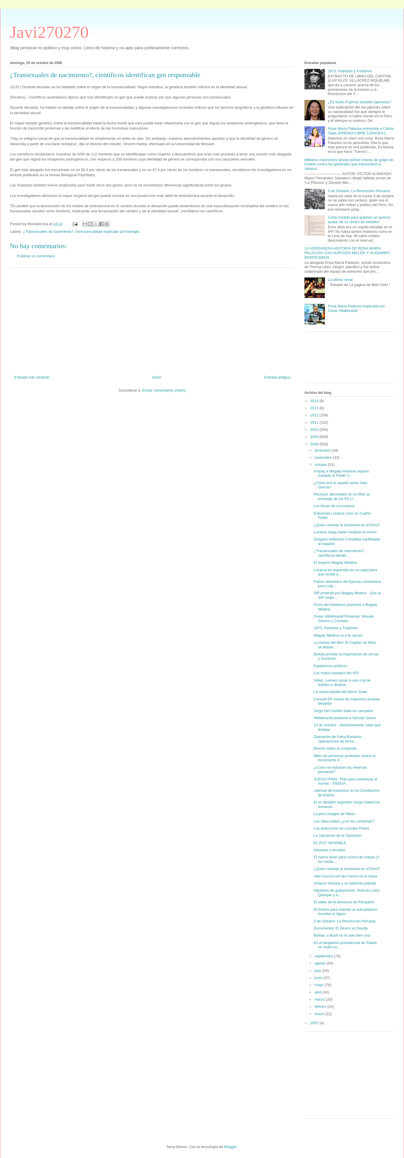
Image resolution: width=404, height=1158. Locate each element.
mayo (320, 985)
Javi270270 (49, 32)
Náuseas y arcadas (329, 850)
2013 (315, 408)
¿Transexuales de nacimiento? (48, 231)
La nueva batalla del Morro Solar (340, 692)
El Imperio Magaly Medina (335, 562)
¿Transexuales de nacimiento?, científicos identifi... (339, 553)
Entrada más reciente (32, 377)
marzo (320, 999)
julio (318, 970)
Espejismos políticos (330, 666)
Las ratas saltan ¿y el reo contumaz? (344, 821)
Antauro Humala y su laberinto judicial (345, 883)
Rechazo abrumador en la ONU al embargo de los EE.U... (341, 496)
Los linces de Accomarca (334, 506)
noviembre (324, 457)
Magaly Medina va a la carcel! (338, 635)
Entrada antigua (277, 377)
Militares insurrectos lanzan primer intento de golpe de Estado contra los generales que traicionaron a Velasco (348, 164)
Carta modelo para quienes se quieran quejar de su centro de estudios (359, 219)
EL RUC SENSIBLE (330, 843)
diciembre (323, 450)
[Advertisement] (152, 319)
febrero (321, 1006)
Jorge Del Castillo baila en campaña (343, 711)
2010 (315, 429)
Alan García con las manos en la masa (345, 876)
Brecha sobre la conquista (335, 748)
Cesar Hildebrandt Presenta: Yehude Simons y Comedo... (344, 618)
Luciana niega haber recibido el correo (345, 532)
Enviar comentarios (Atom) (164, 390)
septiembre (324, 956)
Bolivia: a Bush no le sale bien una (342, 935)
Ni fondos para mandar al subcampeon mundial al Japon (345, 911)
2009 (315, 437)
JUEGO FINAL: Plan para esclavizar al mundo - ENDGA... (345, 781)
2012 (315, 415)
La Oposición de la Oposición (338, 835)
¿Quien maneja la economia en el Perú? (347, 525)
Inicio (156, 377)
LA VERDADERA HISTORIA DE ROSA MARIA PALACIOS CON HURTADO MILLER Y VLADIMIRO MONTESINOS (347, 252)
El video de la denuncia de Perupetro (344, 902)
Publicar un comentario (36, 256)
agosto (321, 963)
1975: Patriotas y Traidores (350, 71)
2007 (315, 1023)
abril (319, 992)
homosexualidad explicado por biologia (107, 231)
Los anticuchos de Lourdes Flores (341, 828)
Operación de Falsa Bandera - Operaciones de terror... (338, 739)
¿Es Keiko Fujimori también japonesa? (359, 102)
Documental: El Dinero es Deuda (340, 928)
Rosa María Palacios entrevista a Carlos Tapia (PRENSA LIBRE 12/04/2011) (361, 130)
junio (319, 978)
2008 (315, 444)
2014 (315, 401)
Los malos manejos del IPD (336, 673)
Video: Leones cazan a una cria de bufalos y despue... (342, 682)
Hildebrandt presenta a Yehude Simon (345, 718)
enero (320, 1014)
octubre (321, 464)
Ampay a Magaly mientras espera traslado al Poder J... (341, 473)
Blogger (230, 1147)
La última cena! (340, 279)
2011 (315, 422)
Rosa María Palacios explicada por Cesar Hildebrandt (356, 308)
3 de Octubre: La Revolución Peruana (359, 191)
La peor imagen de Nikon (334, 814)
